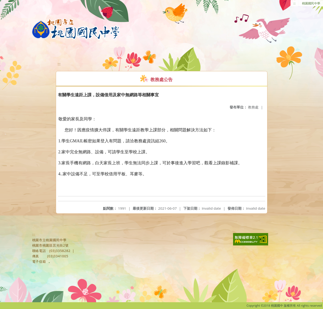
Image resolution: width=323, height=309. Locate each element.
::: (294, 3)
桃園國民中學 (311, 3)
